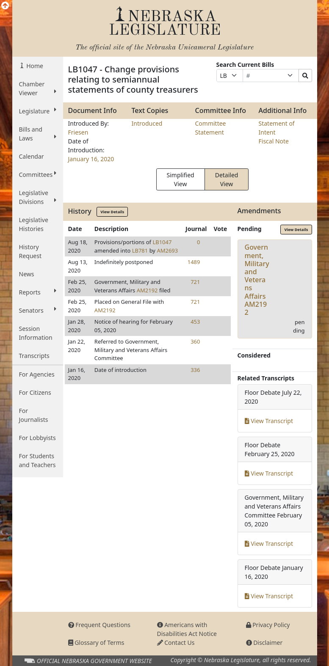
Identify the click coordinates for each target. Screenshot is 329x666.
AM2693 (167, 250)
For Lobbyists (37, 438)
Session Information (36, 333)
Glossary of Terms (96, 642)
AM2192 (147, 290)
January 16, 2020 (91, 159)
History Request (30, 251)
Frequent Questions (99, 625)
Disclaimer (264, 642)
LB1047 (161, 242)
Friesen (78, 132)
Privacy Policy (268, 625)
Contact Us (176, 642)
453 (195, 321)
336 (195, 370)
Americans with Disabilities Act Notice (187, 629)
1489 (194, 262)
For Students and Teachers (37, 460)
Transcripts (34, 356)
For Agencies (37, 374)
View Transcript (269, 421)
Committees (37, 174)
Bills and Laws (37, 133)
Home (34, 66)
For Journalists (33, 415)
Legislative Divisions (37, 197)
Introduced (147, 123)
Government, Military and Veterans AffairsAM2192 (257, 279)
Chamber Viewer (37, 88)
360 (195, 341)
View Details (112, 212)
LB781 (140, 250)
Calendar (31, 156)
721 (195, 282)
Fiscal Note (274, 141)
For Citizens (35, 392)
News (26, 274)
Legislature (37, 111)
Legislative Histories (33, 224)
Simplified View (180, 179)
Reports (37, 292)
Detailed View (226, 179)
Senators (37, 310)
